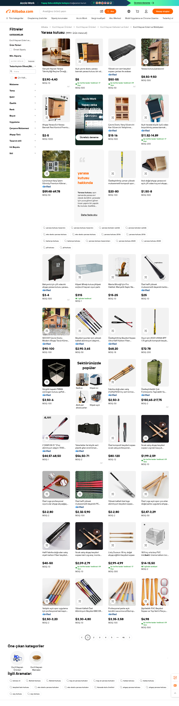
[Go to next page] (129, 637)
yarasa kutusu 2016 (111, 234)
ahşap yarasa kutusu (130, 687)
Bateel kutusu (33, 681)
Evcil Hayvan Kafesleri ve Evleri (114, 27)
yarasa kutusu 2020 (126, 241)
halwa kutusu (127, 681)
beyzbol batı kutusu (19, 687)
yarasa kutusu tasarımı (54, 228)
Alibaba (44, 27)
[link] (175, 678)
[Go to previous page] (81, 637)
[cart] (138, 12)
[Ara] (110, 11)
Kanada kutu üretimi (104, 687)
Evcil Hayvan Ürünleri (62, 27)
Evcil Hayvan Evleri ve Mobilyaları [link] (148, 27)
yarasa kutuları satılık (109, 228)
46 (123, 637)
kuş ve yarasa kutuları (77, 681)
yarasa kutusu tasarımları (98, 241)
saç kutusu (16, 694)
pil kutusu (48, 247)
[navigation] (23, 332)
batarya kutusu (51, 241)
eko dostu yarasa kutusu (55, 234)
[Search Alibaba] (70, 11)
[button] (101, 11)
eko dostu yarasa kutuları (47, 687)
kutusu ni (15, 681)
